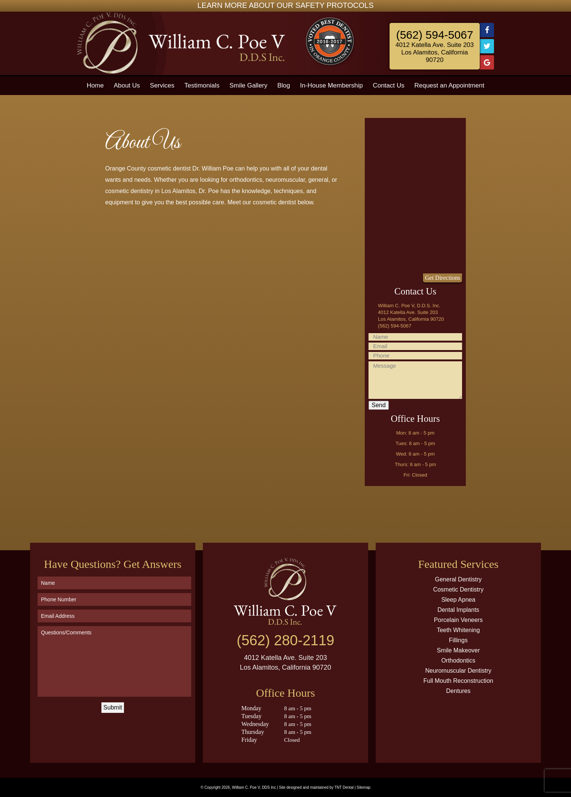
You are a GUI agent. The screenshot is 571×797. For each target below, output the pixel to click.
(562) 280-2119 (285, 640)
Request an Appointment (449, 85)
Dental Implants (458, 610)
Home (95, 85)
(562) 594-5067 (434, 35)
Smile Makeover (458, 650)
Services (162, 85)
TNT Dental (343, 787)
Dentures (458, 691)
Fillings (458, 640)
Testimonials (202, 85)
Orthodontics (458, 660)
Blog (283, 85)
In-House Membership (331, 85)
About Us (127, 85)
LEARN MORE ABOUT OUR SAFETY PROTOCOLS (286, 5)
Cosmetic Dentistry (458, 589)
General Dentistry (458, 579)
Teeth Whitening (458, 630)
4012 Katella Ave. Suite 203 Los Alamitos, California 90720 (435, 52)
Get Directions (442, 278)
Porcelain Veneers (458, 620)
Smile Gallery (248, 85)
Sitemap (363, 787)
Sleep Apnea (458, 599)
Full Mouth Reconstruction (458, 681)
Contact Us (388, 85)
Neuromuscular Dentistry (458, 670)
